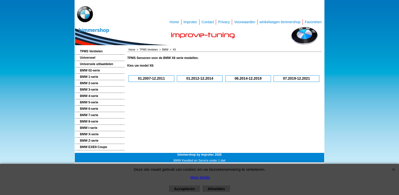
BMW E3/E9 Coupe (93, 147)
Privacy (224, 22)
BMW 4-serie (89, 96)
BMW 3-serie (89, 89)
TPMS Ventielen (91, 51)
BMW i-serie (88, 128)
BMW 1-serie (89, 77)
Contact (208, 22)
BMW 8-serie (89, 121)
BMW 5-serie (89, 102)
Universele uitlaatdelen (96, 64)
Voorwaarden (244, 22)
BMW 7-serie (89, 115)
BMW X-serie (89, 134)
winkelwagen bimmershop (280, 22)
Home (174, 22)
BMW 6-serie (89, 109)
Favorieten (313, 22)
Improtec (190, 22)
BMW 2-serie (89, 83)
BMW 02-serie (90, 70)
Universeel (87, 57)
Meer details (200, 177)
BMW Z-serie (89, 140)
